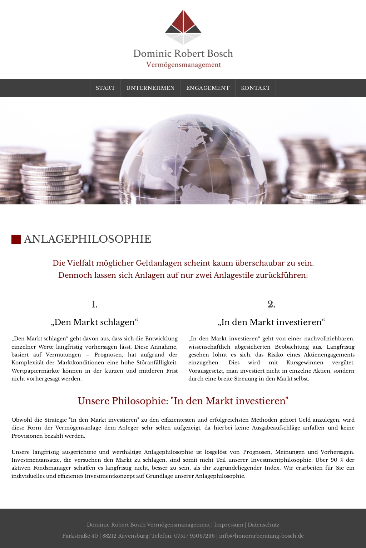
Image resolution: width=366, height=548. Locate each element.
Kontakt (256, 88)
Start (105, 88)
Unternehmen (150, 88)
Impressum (228, 525)
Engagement (208, 88)
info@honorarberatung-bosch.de (261, 536)
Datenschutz (264, 525)
